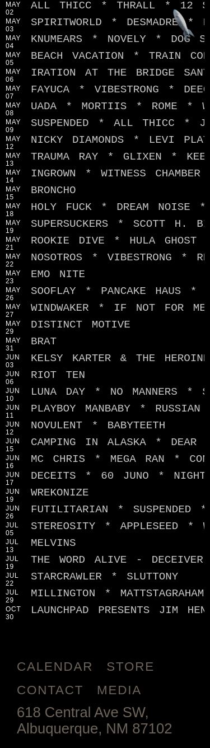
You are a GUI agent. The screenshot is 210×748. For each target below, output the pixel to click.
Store (130, 667)
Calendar (55, 667)
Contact (50, 690)
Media (119, 690)
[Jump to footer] (184, 26)
